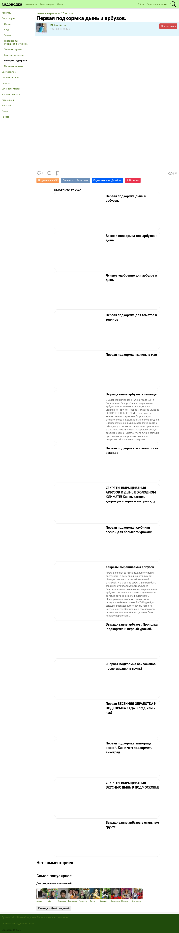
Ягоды (7, 29)
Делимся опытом (10, 77)
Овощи (7, 23)
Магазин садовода (11, 94)
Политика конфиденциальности (18, 923)
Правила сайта (9, 917)
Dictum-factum (58, 25)
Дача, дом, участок (11, 88)
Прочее (5, 116)
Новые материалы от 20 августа (54, 13)
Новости (6, 83)
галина (41, 895)
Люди (60, 4)
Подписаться (168, 26)
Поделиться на (107, 180)
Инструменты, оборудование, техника (16, 42)
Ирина (95, 895)
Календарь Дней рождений (54, 908)
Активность (31, 4)
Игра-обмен (8, 99)
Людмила (63, 895)
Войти (141, 4)
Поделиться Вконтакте (75, 180)
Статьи (5, 111)
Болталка (6, 105)
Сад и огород (8, 18)
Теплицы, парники (13, 49)
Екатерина (73, 895)
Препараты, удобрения (15, 60)
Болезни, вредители (14, 54)
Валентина (116, 895)
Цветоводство (9, 71)
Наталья (126, 895)
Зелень (7, 35)
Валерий (105, 895)
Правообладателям (26, 917)
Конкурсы (6, 12)
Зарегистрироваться (157, 4)
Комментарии (47, 4)
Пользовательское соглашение (52, 917)
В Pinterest (132, 180)
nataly (52, 895)
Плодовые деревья (13, 66)
